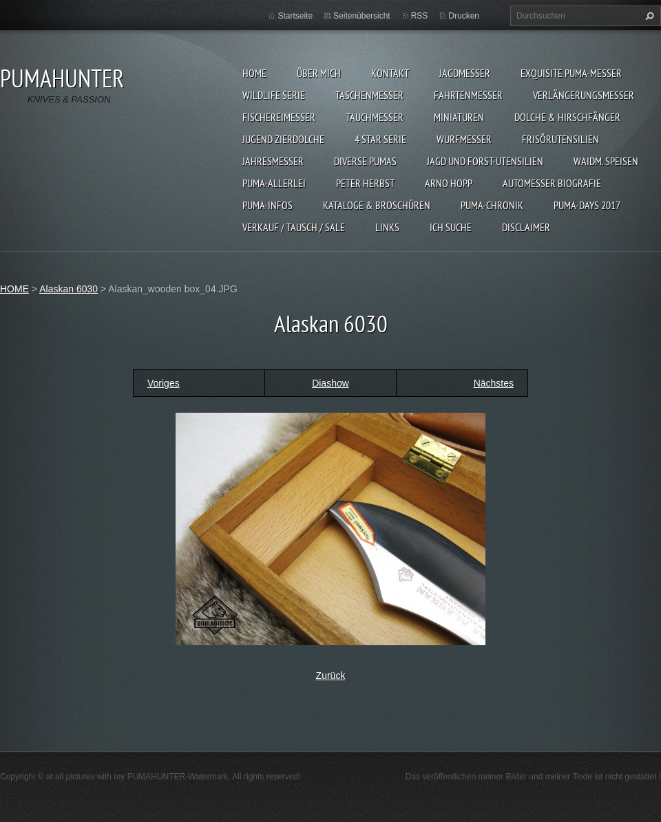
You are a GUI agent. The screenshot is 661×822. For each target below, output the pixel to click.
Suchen (648, 16)
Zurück (331, 675)
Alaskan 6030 (68, 288)
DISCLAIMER (526, 227)
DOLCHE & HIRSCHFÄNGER (567, 117)
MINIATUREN (459, 117)
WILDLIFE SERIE (273, 95)
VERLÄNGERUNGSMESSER (583, 95)
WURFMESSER (464, 139)
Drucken (463, 16)
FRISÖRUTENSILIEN (560, 139)
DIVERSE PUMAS (365, 161)
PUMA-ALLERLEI (274, 183)
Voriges (163, 383)
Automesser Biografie (552, 183)
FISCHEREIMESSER (278, 117)
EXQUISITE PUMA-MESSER (571, 73)
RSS (419, 16)
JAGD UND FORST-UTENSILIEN (485, 161)
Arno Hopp (448, 183)
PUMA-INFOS (267, 205)
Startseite (295, 16)
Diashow (330, 383)
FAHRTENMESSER (468, 95)
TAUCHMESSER (374, 117)
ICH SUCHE (451, 227)
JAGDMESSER (464, 73)
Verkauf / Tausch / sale (293, 227)
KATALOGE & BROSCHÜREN (376, 205)
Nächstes (494, 383)
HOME (254, 73)
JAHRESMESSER (273, 161)
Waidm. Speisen (606, 161)
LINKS (387, 227)
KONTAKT (390, 73)
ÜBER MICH (319, 73)
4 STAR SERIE (380, 139)
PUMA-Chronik (492, 205)
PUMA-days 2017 (587, 205)
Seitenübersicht (361, 16)
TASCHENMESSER (369, 95)
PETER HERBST (365, 183)
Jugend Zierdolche (283, 139)
